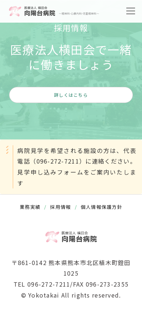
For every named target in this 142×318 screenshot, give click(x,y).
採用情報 (60, 206)
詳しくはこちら (71, 95)
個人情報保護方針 (101, 206)
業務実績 (30, 206)
